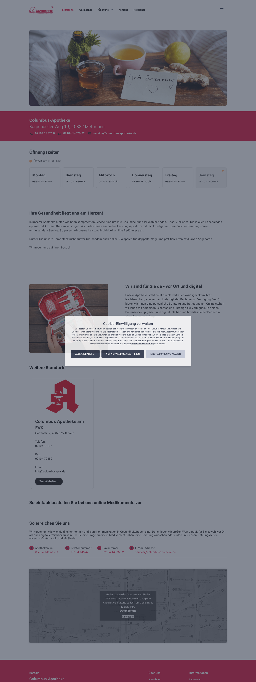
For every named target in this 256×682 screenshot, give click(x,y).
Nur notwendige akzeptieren (123, 354)
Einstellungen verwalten (165, 354)
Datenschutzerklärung (142, 343)
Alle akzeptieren (85, 354)
